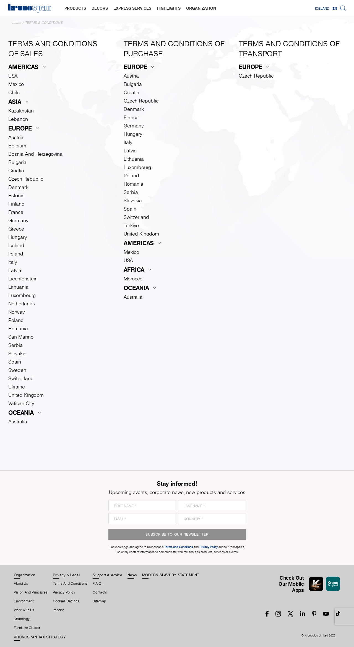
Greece (16, 228)
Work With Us (24, 610)
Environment (23, 601)
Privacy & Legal (66, 575)
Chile (14, 92)
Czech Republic (25, 178)
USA (13, 75)
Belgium (17, 145)
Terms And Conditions (70, 583)
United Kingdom (26, 395)
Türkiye (131, 225)
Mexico (16, 84)
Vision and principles (31, 592)
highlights (169, 8)
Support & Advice (107, 575)
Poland (16, 320)
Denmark (18, 187)
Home (16, 22)
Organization (24, 575)
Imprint (58, 610)
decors (100, 8)
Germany (18, 220)
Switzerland (21, 378)
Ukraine (16, 386)
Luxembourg (22, 295)
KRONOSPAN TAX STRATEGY (40, 637)
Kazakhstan (21, 110)
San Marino (20, 336)
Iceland (322, 8)
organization (201, 8)
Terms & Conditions (44, 22)
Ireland (15, 253)
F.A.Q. (97, 583)
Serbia (15, 345)
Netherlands (21, 303)
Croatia (16, 170)
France (15, 212)
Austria (16, 137)
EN (334, 8)
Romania (18, 328)
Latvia (14, 270)
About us (21, 583)
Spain (14, 361)
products (75, 8)
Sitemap (99, 601)
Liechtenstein (23, 278)
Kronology (22, 619)
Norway (16, 311)
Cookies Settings (66, 601)
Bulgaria (17, 162)
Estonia (16, 195)
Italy (12, 262)
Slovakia (17, 353)
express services (132, 8)
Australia (17, 421)
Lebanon (18, 119)
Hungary (17, 237)
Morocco (133, 278)
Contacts (100, 592)
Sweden (17, 370)
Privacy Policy (64, 592)
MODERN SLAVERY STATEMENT (170, 575)
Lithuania (18, 286)
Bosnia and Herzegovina (35, 153)
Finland (16, 203)
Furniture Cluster (27, 628)
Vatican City (21, 403)
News (132, 575)
